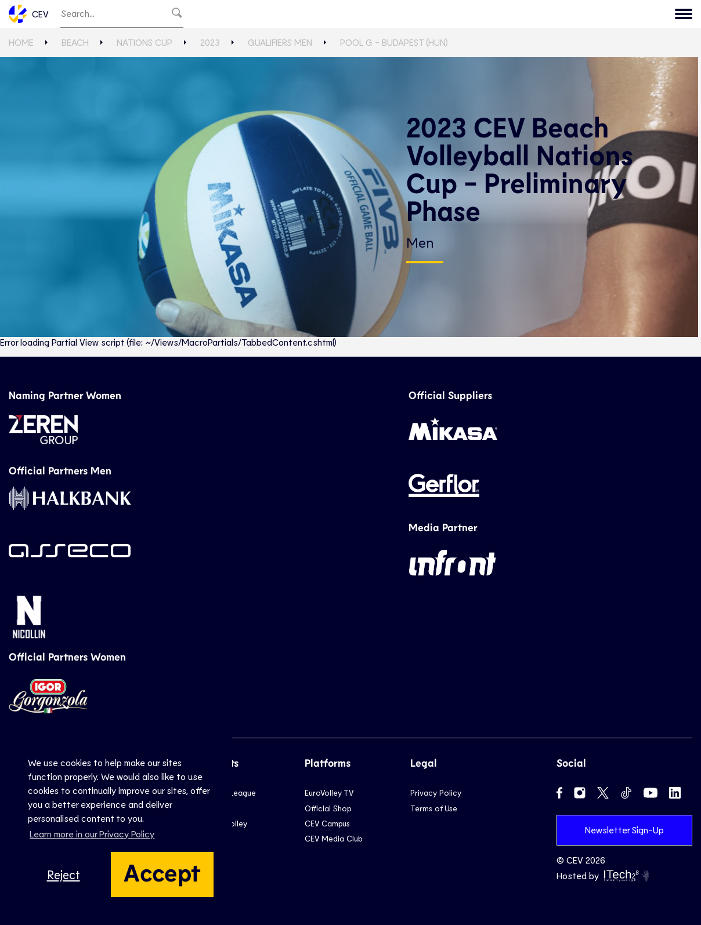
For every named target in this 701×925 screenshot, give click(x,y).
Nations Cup (144, 42)
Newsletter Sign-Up (624, 829)
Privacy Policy (435, 792)
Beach (75, 42)
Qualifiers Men (280, 42)
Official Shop (328, 808)
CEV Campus (327, 823)
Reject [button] (63, 874)
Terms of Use (433, 808)
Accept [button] (162, 871)
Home (21, 42)
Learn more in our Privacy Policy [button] (92, 833)
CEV (29, 14)
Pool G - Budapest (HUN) (394, 42)
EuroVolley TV (329, 792)
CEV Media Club (333, 838)
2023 (210, 42)
